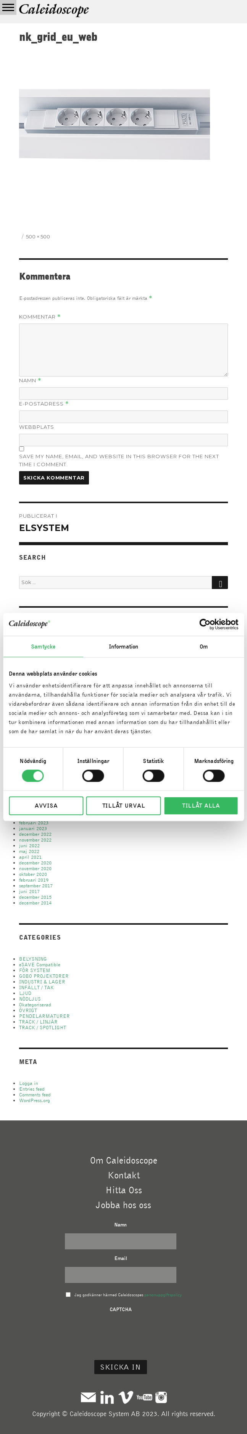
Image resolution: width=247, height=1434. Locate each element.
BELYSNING (33, 959)
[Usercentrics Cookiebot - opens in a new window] (204, 624)
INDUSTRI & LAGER (42, 982)
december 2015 (35, 897)
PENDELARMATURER (44, 1016)
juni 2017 (29, 891)
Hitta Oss (123, 1190)
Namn (30, 380)
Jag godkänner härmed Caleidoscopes (128, 1294)
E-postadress (44, 404)
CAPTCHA (121, 1309)
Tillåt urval (123, 805)
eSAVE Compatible (39, 964)
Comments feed (35, 1095)
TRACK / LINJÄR (38, 1022)
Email (120, 1258)
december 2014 (35, 903)
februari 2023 (33, 823)
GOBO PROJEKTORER (44, 976)
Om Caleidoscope (123, 1160)
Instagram (161, 1397)
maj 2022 (29, 851)
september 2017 (36, 885)
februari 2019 (33, 880)
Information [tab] (123, 646)
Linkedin (107, 1397)
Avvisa (46, 805)
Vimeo (126, 1397)
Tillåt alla (201, 805)
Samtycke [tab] (43, 646)
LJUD (25, 993)
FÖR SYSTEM (34, 970)
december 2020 (35, 863)
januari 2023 (33, 828)
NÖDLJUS (30, 999)
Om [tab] (204, 646)
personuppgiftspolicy (163, 1294)
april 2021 (30, 857)
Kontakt (124, 1175)
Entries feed (32, 1089)
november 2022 (35, 840)
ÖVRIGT (28, 1010)
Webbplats (36, 427)
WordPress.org (34, 1100)
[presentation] (121, 1333)
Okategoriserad (35, 1005)
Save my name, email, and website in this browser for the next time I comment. (119, 460)
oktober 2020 (33, 874)
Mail (88, 1397)
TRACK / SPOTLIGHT (42, 1027)
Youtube (144, 1397)
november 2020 (35, 868)
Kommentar (40, 317)
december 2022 (35, 834)
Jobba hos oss (123, 1204)
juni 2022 (29, 845)
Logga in (28, 1083)
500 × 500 (38, 236)
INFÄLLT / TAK (36, 987)
